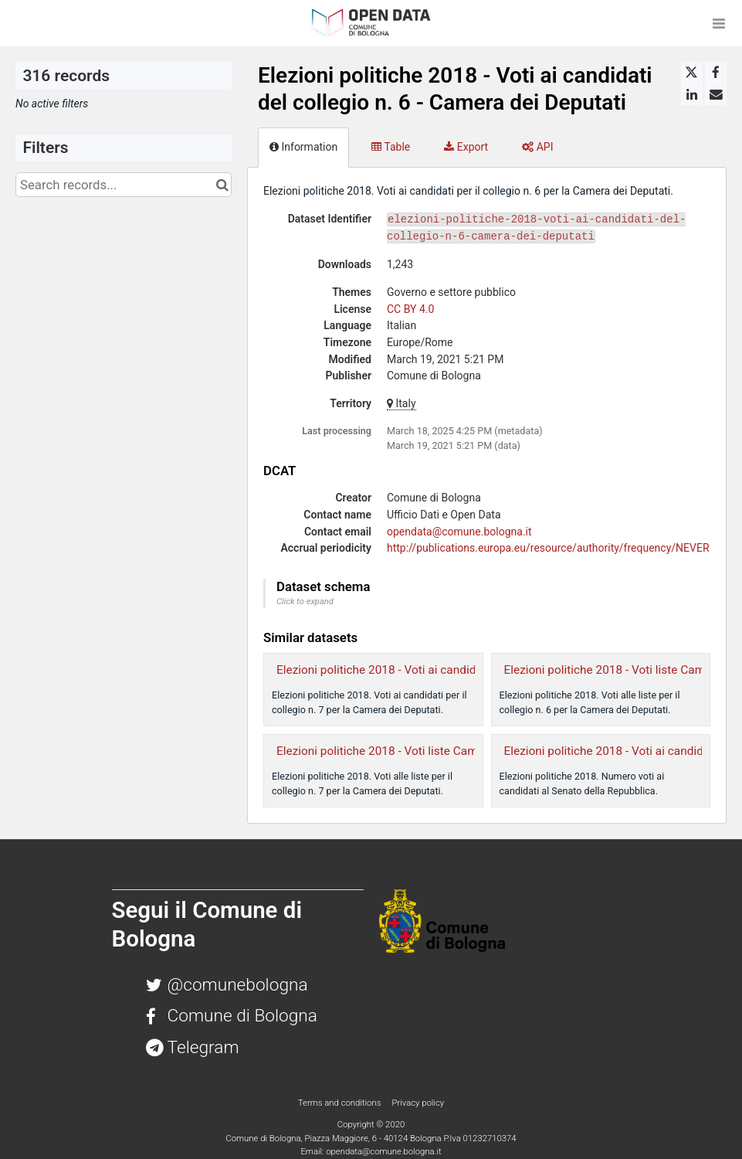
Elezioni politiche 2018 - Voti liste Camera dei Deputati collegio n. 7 (451, 751)
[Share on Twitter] (692, 72)
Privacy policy (417, 1102)
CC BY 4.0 (410, 309)
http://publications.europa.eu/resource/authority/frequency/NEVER (548, 548)
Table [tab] (390, 147)
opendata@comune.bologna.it (459, 531)
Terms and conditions (340, 1102)
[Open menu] (719, 23)
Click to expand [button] (305, 601)
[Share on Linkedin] (692, 94)
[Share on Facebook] (716, 72)
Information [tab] (303, 147)
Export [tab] (466, 147)
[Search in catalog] (222, 184)
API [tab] (537, 147)
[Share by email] (716, 94)
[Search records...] (123, 184)
